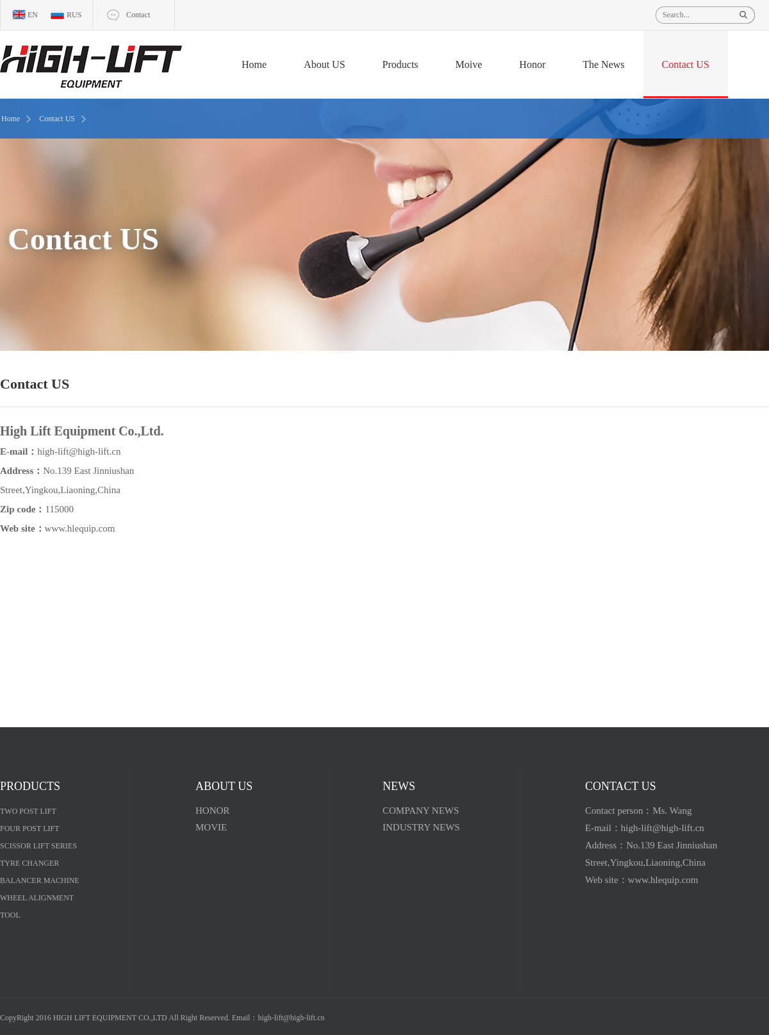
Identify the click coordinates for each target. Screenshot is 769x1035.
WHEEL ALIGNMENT (37, 897)
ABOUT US (223, 786)
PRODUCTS (30, 786)
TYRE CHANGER (29, 863)
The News (603, 64)
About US (324, 64)
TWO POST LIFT (28, 811)
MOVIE (211, 827)
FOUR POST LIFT (29, 828)
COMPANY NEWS (421, 810)
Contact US (685, 64)
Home (254, 64)
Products (400, 64)
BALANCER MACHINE (39, 880)
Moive (469, 64)
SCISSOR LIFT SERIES (38, 845)
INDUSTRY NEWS (421, 827)
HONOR (212, 810)
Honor (532, 64)
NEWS (399, 786)
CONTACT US (620, 786)
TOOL (10, 915)
